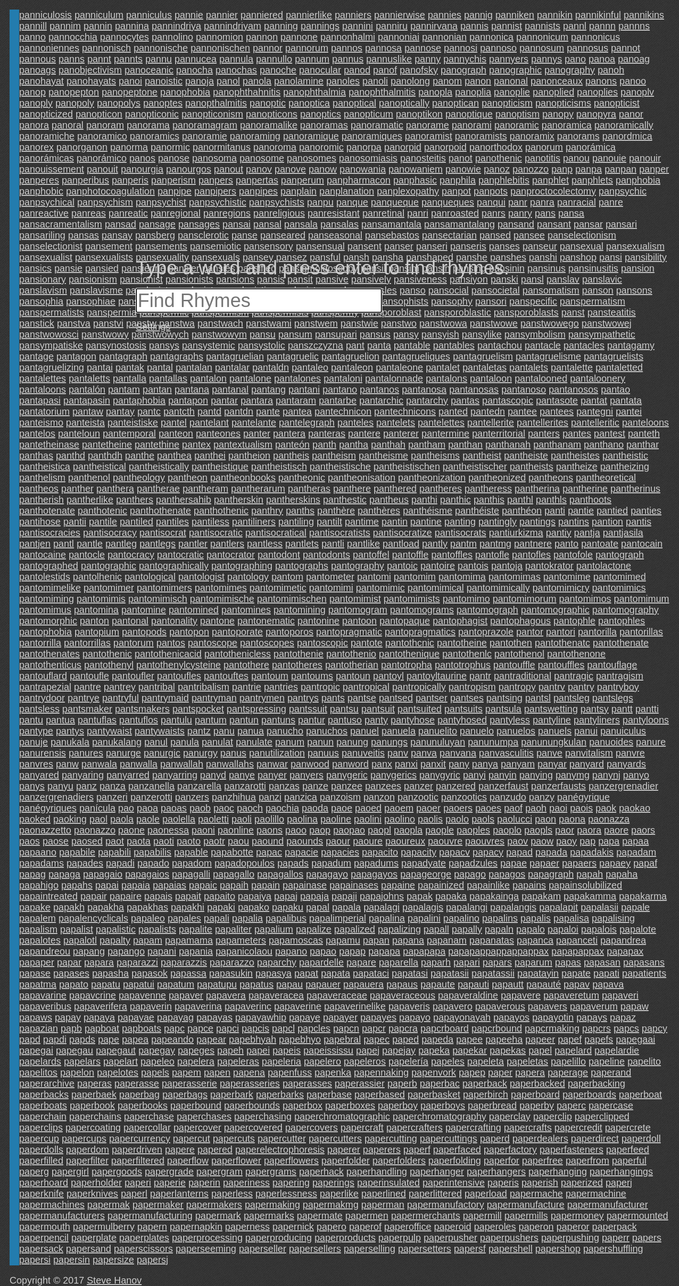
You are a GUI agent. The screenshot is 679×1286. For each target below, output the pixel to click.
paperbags (185, 1094)
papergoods (116, 1171)
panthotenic (102, 510)
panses (504, 246)
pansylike (481, 334)
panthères (378, 510)
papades (85, 863)
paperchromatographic (342, 1116)
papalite (195, 929)
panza (113, 786)
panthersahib (183, 499)
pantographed (48, 565)
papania (196, 951)
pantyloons (646, 720)
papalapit (558, 907)
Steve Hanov (114, 1280)
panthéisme (427, 510)
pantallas (168, 378)
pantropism (472, 687)
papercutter (281, 1138)
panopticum (368, 114)
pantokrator (549, 565)
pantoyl (388, 676)
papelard (573, 1050)
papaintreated (48, 896)
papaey (615, 863)
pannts (128, 59)
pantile (103, 521)
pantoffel (371, 554)
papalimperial (337, 918)
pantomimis (101, 598)
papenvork (434, 1072)
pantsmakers (142, 709)
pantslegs (613, 698)
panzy (541, 797)
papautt (508, 984)
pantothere (246, 665)
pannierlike (309, 15)
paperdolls (41, 1149)
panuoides (611, 742)
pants (333, 698)
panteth (644, 433)
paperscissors (143, 1248)
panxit (432, 764)
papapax (625, 951)
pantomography (625, 609)
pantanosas (474, 389)
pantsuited (420, 709)
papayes (378, 1017)
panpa (588, 169)
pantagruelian (235, 356)
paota (139, 841)
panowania (363, 169)
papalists (157, 929)
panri (417, 213)
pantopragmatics (420, 631)
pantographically (174, 565)
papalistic (115, 929)
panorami (471, 125)
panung (352, 742)
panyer (272, 775)
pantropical (366, 687)
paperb (402, 1083)
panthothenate (160, 510)
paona (572, 819)
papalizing (399, 929)
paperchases (204, 1116)
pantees (557, 411)
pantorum (133, 642)
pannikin (555, 15)
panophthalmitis (381, 92)
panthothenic (221, 510)
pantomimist (355, 598)
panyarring (175, 775)
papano (291, 951)
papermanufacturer (607, 1204)
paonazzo (95, 830)
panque (352, 202)
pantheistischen (407, 466)
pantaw (87, 411)
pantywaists (159, 731)
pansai (237, 224)
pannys (546, 59)
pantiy (558, 532)
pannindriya (176, 26)
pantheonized (497, 477)
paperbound (196, 1105)
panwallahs (230, 764)
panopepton (73, 92)
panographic (515, 70)
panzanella (151, 786)
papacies (340, 852)
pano (575, 59)
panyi (474, 775)
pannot (625, 48)
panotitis (542, 158)
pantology (248, 576)
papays (591, 1017)
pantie (581, 510)
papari (466, 962)
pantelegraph (307, 422)
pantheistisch (279, 466)
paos (29, 841)
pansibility (646, 257)
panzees (383, 786)
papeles (448, 1061)
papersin (71, 1259)
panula (184, 742)
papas (568, 962)
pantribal (156, 687)
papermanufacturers (62, 1215)
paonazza (609, 819)
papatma (37, 984)
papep (472, 1072)
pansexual (581, 246)
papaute (438, 984)
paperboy (398, 1105)
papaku (287, 907)
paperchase (149, 1116)
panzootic (418, 797)
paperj (618, 1182)
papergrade (169, 1171)
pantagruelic (293, 356)
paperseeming (206, 1248)
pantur (311, 720)
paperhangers (496, 1171)
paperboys (443, 1105)
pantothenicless (237, 654)
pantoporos (289, 631)
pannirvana (433, 26)
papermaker (158, 1204)
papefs (598, 1039)
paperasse (136, 1083)
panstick (36, 323)
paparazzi (137, 962)
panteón (292, 444)
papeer (540, 1039)
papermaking (272, 1204)
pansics (35, 268)
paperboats (43, 1105)
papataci (371, 973)
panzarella (199, 786)
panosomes (311, 158)
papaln (499, 929)
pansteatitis (611, 312)
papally (467, 929)
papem (186, 1072)
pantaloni (342, 378)
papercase (611, 1105)
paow (542, 841)
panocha (194, 70)
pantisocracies (49, 532)
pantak (129, 367)
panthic (455, 499)
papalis (536, 918)
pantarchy (427, 400)
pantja (587, 532)
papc (174, 1028)
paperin (205, 1182)
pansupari (336, 334)
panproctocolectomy (553, 191)
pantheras (309, 488)
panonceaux (557, 81)
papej (367, 1050)
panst (573, 312)
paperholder (96, 1182)
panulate (254, 742)
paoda (315, 808)
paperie (170, 1182)
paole (148, 819)
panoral (68, 125)
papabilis (152, 852)
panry (520, 213)
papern (152, 1226)
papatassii (492, 973)
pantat (593, 400)
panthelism (42, 477)
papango (126, 951)
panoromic (321, 147)
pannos (347, 48)
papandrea (623, 940)
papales (184, 918)
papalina (387, 918)
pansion (638, 268)
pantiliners (254, 521)
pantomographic (555, 609)
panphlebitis (504, 180)
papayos (511, 1017)
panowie (463, 169)
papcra (403, 1028)
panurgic (162, 753)
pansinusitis (593, 268)
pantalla (129, 378)
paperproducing (278, 1237)
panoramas (324, 125)
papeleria (281, 1061)
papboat (102, 1028)
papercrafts (528, 1127)
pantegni (594, 411)
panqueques (448, 202)
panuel (364, 731)
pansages (199, 224)
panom (447, 81)
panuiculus (623, 731)
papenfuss (289, 1072)
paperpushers (509, 1237)
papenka (332, 1072)
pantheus (389, 499)
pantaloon (491, 378)
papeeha (504, 1039)
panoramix (532, 136)
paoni (203, 830)
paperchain (43, 1116)
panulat (218, 742)
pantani (304, 389)
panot (460, 158)
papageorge (425, 874)
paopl (379, 830)
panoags (37, 70)
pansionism (92, 279)
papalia (247, 918)
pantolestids (44, 576)
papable (191, 852)
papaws (35, 1017)
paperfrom (587, 1160)
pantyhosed (462, 720)
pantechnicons (405, 411)
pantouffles (561, 665)
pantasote (557, 400)
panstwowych (160, 334)
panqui (491, 202)
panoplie (512, 92)
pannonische (161, 48)
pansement (109, 246)
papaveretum (571, 995)
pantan (157, 389)
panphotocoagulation (110, 191)
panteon (175, 433)
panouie (609, 158)
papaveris (409, 1006)
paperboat (640, 1094)
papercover (197, 1127)
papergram (219, 1171)
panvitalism (589, 753)
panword (350, 764)
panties (646, 510)
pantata (626, 400)
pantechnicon (342, 411)
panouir (645, 158)
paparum (533, 962)
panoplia (473, 92)
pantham (426, 444)
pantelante (254, 422)
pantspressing (257, 709)
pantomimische (222, 598)
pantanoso (523, 389)
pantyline (552, 720)
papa (609, 841)
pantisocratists (339, 532)
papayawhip (261, 1017)
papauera (363, 984)
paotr (214, 841)
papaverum (594, 1006)
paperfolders (398, 1160)
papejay (399, 1050)
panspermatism (592, 301)
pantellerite (490, 422)
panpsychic (622, 191)
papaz (623, 1017)
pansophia (41, 301)
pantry (581, 687)
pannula (236, 59)
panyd (213, 775)
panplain (298, 191)
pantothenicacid (167, 654)
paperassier (359, 1083)
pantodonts (326, 554)
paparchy (276, 962)
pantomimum (641, 598)
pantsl (537, 698)
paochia (282, 808)
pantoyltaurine (437, 676)
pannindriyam (232, 26)
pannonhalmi (348, 37)
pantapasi (40, 400)
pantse (361, 698)
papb (71, 1028)
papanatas (491, 940)
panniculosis (45, 15)
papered (215, 1149)
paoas (174, 808)
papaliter (233, 929)
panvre (630, 753)
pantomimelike (50, 587)
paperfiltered (137, 1160)
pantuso (345, 720)
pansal (267, 224)
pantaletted (619, 367)
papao (323, 951)
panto (567, 543)
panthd (70, 455)
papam (147, 940)
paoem (398, 808)
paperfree (542, 1160)
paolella (178, 819)
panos (142, 158)
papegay (156, 1050)
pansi (610, 257)
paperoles (495, 1226)
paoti (163, 841)
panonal (511, 81)
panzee (347, 786)
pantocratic (180, 554)
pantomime (566, 576)
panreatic (128, 213)
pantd (210, 411)
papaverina (198, 1006)
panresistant (334, 213)
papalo (530, 929)
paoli (242, 819)
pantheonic (301, 477)
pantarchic (381, 400)
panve (549, 753)
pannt (99, 59)
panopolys (118, 103)
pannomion (219, 37)
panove (290, 169)
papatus (256, 984)
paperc (571, 1105)
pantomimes (221, 587)
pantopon (189, 631)
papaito (219, 896)
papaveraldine (468, 995)
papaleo (148, 918)
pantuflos (138, 720)
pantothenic (107, 654)
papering (291, 1182)
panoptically (404, 103)
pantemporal (129, 433)
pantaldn (270, 367)
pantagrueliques (416, 356)
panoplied (553, 92)
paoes (488, 808)
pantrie (246, 687)
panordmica (627, 136)
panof (385, 70)
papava (608, 984)
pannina (132, 26)
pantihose (40, 521)
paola (122, 819)
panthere (352, 488)
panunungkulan (554, 742)
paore (616, 830)
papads (293, 863)
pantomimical (436, 587)
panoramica (567, 125)
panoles (343, 81)
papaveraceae (337, 995)
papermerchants (425, 1215)
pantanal (230, 389)
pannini (357, 26)
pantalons (447, 378)
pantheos (38, 488)
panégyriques (48, 808)
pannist (506, 26)
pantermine (445, 433)
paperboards (589, 1094)
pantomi (374, 576)
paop (320, 830)
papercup (39, 1138)
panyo (636, 775)
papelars (82, 1061)
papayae (136, 1017)
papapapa (424, 951)
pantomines (246, 609)
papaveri (620, 995)
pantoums (312, 676)
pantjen (35, 543)
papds (82, 1039)
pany (458, 764)
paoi (558, 808)
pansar (588, 224)
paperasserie (189, 1083)
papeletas (527, 1061)
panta (379, 345)
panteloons (645, 422)
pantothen (511, 642)
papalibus (286, 918)
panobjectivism (90, 70)
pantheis (291, 455)
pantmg (495, 543)
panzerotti (151, 797)
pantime (362, 521)
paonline (236, 830)
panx (381, 764)
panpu (320, 202)
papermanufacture (525, 1204)
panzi (269, 797)
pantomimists (412, 598)
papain (265, 885)
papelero (322, 1061)
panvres (36, 764)
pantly (434, 543)
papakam (541, 896)
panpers (216, 180)
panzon (379, 797)
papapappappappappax (498, 951)
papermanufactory (445, 1204)
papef (570, 1039)
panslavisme (96, 290)
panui (586, 731)
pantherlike (90, 499)
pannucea (196, 59)
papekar (469, 1050)
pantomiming (46, 598)
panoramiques (372, 136)
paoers (457, 808)
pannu (158, 59)
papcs (626, 1028)
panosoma (214, 158)
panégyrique (583, 797)
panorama (148, 125)
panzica (300, 797)
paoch (250, 808)
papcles (314, 1028)
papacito (380, 852)
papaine (398, 885)
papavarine (43, 995)
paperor (573, 1226)
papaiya (254, 896)
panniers (352, 15)
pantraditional (522, 676)
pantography (357, 565)
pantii (74, 521)
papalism (38, 929)
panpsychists (276, 202)
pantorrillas (87, 642)
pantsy (594, 709)
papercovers (311, 1127)
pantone (217, 620)
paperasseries (250, 1083)
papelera (195, 1061)
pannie (189, 15)
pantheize (577, 466)
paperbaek (94, 1094)
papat (306, 973)
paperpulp (399, 1237)
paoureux (405, 841)
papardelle (321, 962)
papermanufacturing (150, 1215)
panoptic (268, 103)
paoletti (213, 819)
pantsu (344, 709)
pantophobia (45, 631)
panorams (578, 136)
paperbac (439, 1083)
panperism (173, 180)
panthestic (345, 499)
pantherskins (293, 499)
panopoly (75, 103)
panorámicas (46, 158)
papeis (286, 1050)
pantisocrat (162, 532)
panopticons (272, 114)
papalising (613, 918)
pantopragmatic (349, 631)
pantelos (37, 433)
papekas (508, 1050)
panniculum (99, 15)
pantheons (550, 477)
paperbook (92, 1105)
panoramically (623, 125)
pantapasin (86, 400)
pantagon (76, 356)
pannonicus (595, 37)
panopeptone (129, 92)
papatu (105, 984)
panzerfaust (504, 786)
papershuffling (613, 1248)
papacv (454, 852)
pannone (299, 37)
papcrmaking (552, 1028)
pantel (174, 422)
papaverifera (100, 1006)
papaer (544, 863)
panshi (543, 257)
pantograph (619, 554)
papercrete (628, 1127)
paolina (302, 819)
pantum (211, 720)
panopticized (46, 114)
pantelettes (441, 422)
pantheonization (432, 477)
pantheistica (44, 466)
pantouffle (514, 665)
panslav (562, 279)
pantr (480, 676)
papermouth (44, 1226)
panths (300, 510)
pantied (612, 510)
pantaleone (399, 367)
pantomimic (380, 587)
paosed (87, 841)
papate (575, 973)
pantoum (270, 676)
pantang (268, 389)
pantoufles (179, 676)
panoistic (163, 81)
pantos (170, 642)
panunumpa (493, 742)
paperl (134, 1193)
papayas (214, 1017)
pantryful (120, 698)
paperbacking (596, 1083)
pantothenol (519, 654)
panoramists (481, 136)
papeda (438, 1039)
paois (581, 808)
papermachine (596, 1193)
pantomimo (466, 598)
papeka (434, 1050)
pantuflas (97, 720)
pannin (98, 26)
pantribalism (203, 687)
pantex (196, 444)
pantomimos (585, 598)
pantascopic (508, 400)
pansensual (320, 246)
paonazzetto (45, 830)
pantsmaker (87, 709)
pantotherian (351, 665)
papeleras (238, 1061)
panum (289, 742)
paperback (484, 1083)
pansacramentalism (60, 224)
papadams (41, 863)
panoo (633, 81)
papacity (418, 852)
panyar (552, 764)
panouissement (51, 169)
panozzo (530, 169)
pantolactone (603, 565)
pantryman (214, 698)
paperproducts (345, 1237)
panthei (210, 455)
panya (485, 764)
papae (513, 863)
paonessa (168, 830)
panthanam (557, 444)
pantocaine (42, 554)
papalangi (467, 907)
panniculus (149, 15)
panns (71, 59)
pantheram (205, 488)
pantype (36, 731)
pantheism (334, 455)
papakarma (643, 896)
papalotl (80, 940)
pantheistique (219, 466)
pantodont (278, 554)
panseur (540, 246)
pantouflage (612, 665)
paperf (417, 1149)
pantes (576, 433)
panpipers (215, 191)
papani (161, 951)
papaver (185, 995)
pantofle (492, 554)
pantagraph (123, 356)
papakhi (187, 907)
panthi (425, 499)
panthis (489, 499)
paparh (436, 962)
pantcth (179, 411)
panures (85, 753)
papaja (314, 896)
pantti (647, 709)
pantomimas (515, 576)
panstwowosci (49, 334)
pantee (522, 411)
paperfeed (627, 1149)
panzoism (340, 797)
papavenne (142, 995)
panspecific (533, 301)
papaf (645, 863)
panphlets (592, 180)
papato (73, 984)
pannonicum (542, 37)
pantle (90, 543)
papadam (636, 852)
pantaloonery (597, 378)
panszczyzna (315, 345)
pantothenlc (466, 654)
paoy (566, 841)
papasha (110, 973)
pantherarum (258, 488)
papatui (139, 984)
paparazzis (184, 962)
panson (597, 290)
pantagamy (631, 345)
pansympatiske (51, 345)
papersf (470, 1248)
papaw (635, 1006)
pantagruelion (350, 356)
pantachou (499, 345)
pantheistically (159, 466)
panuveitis (363, 753)
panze (315, 786)
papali (216, 918)
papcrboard (445, 1028)
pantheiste (526, 455)
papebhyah (252, 1039)
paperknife (41, 1193)
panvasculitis (506, 753)
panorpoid (445, 147)
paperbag (139, 1094)
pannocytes (124, 37)
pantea (297, 411)
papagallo (234, 874)
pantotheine (462, 642)
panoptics (320, 114)
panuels (554, 731)
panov (259, 169)
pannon (262, 37)
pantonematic (266, 620)
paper (500, 1072)
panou (576, 158)
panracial (576, 202)
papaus (402, 984)
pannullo (274, 59)
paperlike (339, 1193)
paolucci (514, 819)
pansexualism (635, 246)
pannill (33, 26)
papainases (353, 885)
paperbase (329, 1094)
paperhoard (43, 1182)
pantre (87, 687)
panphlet (550, 180)
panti (555, 510)
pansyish (440, 334)
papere (180, 1149)
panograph (464, 70)
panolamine (298, 81)
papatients (644, 973)
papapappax (577, 951)
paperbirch (485, 1094)
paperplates (144, 1237)
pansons (634, 290)
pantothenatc (562, 642)
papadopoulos (244, 863)
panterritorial (498, 433)
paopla (408, 830)
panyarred (127, 775)
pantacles (584, 345)
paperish (540, 1182)
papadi (120, 863)
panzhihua (234, 797)
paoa (147, 808)
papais (158, 896)
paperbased (380, 1094)
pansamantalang (459, 224)
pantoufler (133, 676)
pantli (333, 543)
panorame (427, 125)
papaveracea (276, 995)
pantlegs (157, 543)
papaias (169, 885)
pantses (467, 698)
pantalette (572, 367)
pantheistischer (475, 466)
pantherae (158, 488)
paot (114, 841)
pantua (60, 720)
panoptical (354, 103)
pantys (70, 731)
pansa (571, 213)
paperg (34, 1171)
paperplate (94, 1237)
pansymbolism (535, 334)
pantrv (551, 687)
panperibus (85, 180)
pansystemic (208, 345)
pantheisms (435, 455)
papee (469, 1039)
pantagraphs (176, 356)
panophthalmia (314, 92)
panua (250, 731)
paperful (629, 1160)
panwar (272, 764)
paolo (457, 819)
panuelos (516, 731)
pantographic (108, 565)
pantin (394, 521)
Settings (153, 326)
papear (211, 1039)
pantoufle (89, 676)
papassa (188, 973)
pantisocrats (460, 532)
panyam (517, 764)
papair (93, 896)
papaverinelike (355, 1006)
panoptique (469, 114)
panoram (105, 125)
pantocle (86, 554)
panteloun (79, 433)
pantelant (209, 422)
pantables (454, 345)
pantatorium (44, 411)
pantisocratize (402, 532)
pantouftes (226, 676)
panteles (355, 422)
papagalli (191, 874)
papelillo (568, 1061)
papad (519, 852)
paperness (247, 1226)
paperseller (262, 1248)
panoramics (154, 136)
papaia (136, 885)
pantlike (363, 543)
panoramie (204, 136)
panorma (129, 147)
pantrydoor (42, 698)
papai (107, 885)
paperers (382, 1149)
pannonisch (106, 48)
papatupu (216, 984)
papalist (76, 929)
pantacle (542, 345)
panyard (586, 764)
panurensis (42, 753)
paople (439, 830)
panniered (262, 15)
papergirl (70, 1171)
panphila (457, 180)
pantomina (96, 609)
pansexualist (45, 257)
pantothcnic (409, 642)
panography (570, 70)
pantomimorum (524, 598)
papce (200, 1028)
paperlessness (286, 1193)
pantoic (402, 565)
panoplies (597, 92)
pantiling (296, 521)
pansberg (155, 235)
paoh (536, 808)
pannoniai (399, 37)
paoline (336, 819)
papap (352, 951)
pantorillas (641, 631)
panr (517, 202)
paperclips (41, 1127)
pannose (422, 48)
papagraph (551, 874)
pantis (638, 521)
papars (497, 962)
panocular (320, 70)
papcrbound (496, 1028)
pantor (530, 631)
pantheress (488, 488)
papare (361, 962)
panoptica (309, 103)
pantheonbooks (243, 477)
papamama (189, 940)
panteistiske (133, 422)
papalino (461, 918)
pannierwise (399, 15)
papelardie (616, 1050)
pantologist (201, 576)
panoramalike (268, 125)
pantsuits (463, 709)
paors (643, 830)
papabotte (232, 852)
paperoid (452, 1226)
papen (217, 1072)
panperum (302, 180)
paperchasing (262, 1116)
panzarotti (245, 786)
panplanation (346, 191)
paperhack (321, 1171)
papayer (340, 1017)
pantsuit (378, 709)
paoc (223, 808)
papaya (99, 1017)
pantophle (575, 620)
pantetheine (107, 444)
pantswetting (551, 709)
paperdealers (540, 1138)
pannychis (464, 59)
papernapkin (196, 1226)
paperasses (307, 1083)
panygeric (347, 775)
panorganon (82, 147)
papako (253, 907)
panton (94, 620)
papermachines (52, 1204)
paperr (616, 1237)
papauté (543, 984)
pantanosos (573, 389)
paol (98, 819)
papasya (274, 973)
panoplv (637, 92)
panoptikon (419, 114)
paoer (428, 808)
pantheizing (624, 466)
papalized (354, 929)
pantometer (330, 576)
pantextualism (242, 444)
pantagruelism (483, 356)
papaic (203, 885)
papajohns (382, 896)
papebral (342, 1039)
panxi (406, 764)
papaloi (563, 929)
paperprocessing (207, 1237)
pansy (406, 334)
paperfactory (510, 1149)
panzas (284, 786)
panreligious (279, 213)
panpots (491, 191)
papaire (126, 896)
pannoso (498, 48)
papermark (218, 1215)
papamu (343, 940)
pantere (364, 433)
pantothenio (351, 654)
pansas (83, 235)
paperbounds (252, 1105)
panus (233, 753)
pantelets (395, 422)
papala (346, 907)
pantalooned (540, 378)
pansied (102, 268)
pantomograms (422, 609)
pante (268, 411)
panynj (606, 775)
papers (646, 1237)
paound (268, 841)
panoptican (455, 103)
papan (376, 940)
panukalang (116, 742)
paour (338, 841)
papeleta (485, 1061)
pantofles (531, 554)
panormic (170, 147)
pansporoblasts (526, 312)
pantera (289, 433)
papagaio (102, 874)
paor (564, 830)
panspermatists (51, 312)
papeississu (328, 1050)
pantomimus (45, 609)
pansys (164, 345)
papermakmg (331, 1204)
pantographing (241, 565)
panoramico (102, 136)
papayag (175, 1017)
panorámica (591, 147)
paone (131, 830)
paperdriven (136, 1149)
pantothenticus (50, 665)
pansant (554, 224)
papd (30, 1039)
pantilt (329, 521)
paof (513, 808)
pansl (532, 279)
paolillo (269, 819)
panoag (634, 59)
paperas (94, 1083)
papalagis (423, 907)
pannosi (461, 48)
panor (631, 114)
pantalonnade (394, 378)
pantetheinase (49, 444)
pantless (265, 543)
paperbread (492, 1105)
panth (324, 444)
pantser (431, 698)
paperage (567, 1072)
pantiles (172, 521)
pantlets (302, 543)
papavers (547, 1006)
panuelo (477, 731)
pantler (193, 543)
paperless (232, 1193)
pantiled (136, 521)
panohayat (41, 81)
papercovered (253, 1127)
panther (77, 488)
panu (224, 731)
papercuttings (448, 1138)
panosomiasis (368, 158)
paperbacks (43, 1094)
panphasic (415, 180)
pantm (463, 543)
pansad (120, 224)
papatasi (410, 973)
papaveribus (45, 1006)
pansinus (546, 268)
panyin (503, 775)
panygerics (393, 775)
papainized (441, 885)
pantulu (176, 720)
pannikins (643, 15)
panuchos (326, 731)
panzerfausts (558, 786)
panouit (102, 169)
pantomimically (498, 587)
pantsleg (571, 698)
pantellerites (542, 422)
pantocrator (230, 554)
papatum (175, 984)
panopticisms (563, 103)
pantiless (210, 521)
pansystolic (261, 345)
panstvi (108, 323)
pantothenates (49, 654)
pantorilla (597, 631)
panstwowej (606, 323)
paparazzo (232, 962)
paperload (486, 1193)
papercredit (578, 1127)
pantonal (129, 620)
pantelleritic (595, 422)
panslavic (602, 279)
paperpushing (570, 1237)
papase (35, 973)
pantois (473, 565)
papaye (305, 1017)
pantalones (297, 378)
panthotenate (47, 510)
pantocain (642, 543)
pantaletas (484, 367)
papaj (286, 896)
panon (478, 81)
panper (654, 169)
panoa (602, 59)
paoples (473, 830)
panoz (497, 169)
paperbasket (434, 1094)
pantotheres (297, 665)
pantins (574, 521)
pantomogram (357, 609)
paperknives (92, 1193)
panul (155, 742)
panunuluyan (438, 742)
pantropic (320, 687)
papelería (408, 1061)
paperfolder (346, 1160)
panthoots (590, 499)
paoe (342, 808)
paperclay (510, 1116)
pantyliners (597, 720)
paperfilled (41, 1160)
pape (109, 1039)
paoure (367, 841)
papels (155, 1072)
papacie (301, 852)
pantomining (300, 609)
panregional (176, 213)
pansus (375, 334)
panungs (389, 742)
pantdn (238, 411)
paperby (536, 1105)
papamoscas (296, 940)
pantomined (193, 609)
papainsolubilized (585, 885)
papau (289, 984)
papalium (273, 929)
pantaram (296, 400)
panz (86, 786)
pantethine (156, 444)
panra (542, 202)
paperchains (95, 1116)
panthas (36, 455)
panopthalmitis (216, 103)
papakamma (590, 896)
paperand (611, 1072)
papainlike (488, 885)
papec (377, 1039)
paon (546, 819)
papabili (114, 852)
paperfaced (457, 1149)
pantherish (41, 499)
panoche (278, 70)
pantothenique (409, 654)
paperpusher (450, 1237)
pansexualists (104, 257)
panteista (85, 422)
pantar (224, 400)
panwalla (138, 764)
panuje (33, 742)
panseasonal (335, 235)
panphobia (638, 180)
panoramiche (47, 136)
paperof (365, 1226)
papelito (644, 1061)
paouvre (445, 841)
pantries (281, 687)
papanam (447, 940)
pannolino (172, 37)
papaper (36, 962)
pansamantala (391, 224)
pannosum (541, 48)
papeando (172, 1039)
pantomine (143, 609)
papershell (511, 1248)
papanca (535, 940)
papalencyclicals (93, 918)
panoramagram (204, 125)
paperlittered (435, 1193)
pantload (401, 543)
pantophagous (520, 620)
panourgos (188, 169)
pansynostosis (116, 345)
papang (89, 951)
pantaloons (42, 389)
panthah (388, 444)
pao (126, 808)
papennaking (381, 1072)
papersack (41, 1248)
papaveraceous (402, 995)
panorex (36, 147)
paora (589, 830)
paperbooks (143, 1105)
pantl (63, 543)
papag (32, 874)
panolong (410, 81)
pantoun (353, 676)
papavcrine (92, 995)
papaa (635, 841)
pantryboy (618, 687)
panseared (283, 235)
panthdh (105, 455)
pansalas (339, 224)
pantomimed (619, 576)
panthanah (508, 444)
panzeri (112, 797)
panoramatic (377, 125)
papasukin (231, 973)
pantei (629, 411)
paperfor (502, 1160)
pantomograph (487, 609)
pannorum (306, 48)
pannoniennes (49, 48)
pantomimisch (157, 598)
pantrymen (262, 698)
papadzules (473, 863)
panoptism (517, 114)
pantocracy (131, 554)
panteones (218, 433)
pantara (257, 400)
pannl (575, 26)
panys (32, 786)
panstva (73, 323)
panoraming (255, 136)
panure (651, 742)
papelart (120, 1061)
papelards (40, 1061)
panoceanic (148, 70)
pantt (622, 709)
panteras (326, 433)
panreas (88, 213)
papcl (283, 1028)
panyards (626, 764)
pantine (426, 521)
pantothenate (621, 642)
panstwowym (219, 334)
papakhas (147, 907)
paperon (536, 1226)
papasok (150, 973)
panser (398, 246)
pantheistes (575, 455)
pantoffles (451, 554)
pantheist (481, 455)
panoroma (274, 147)
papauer (322, 984)
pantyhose (412, 720)
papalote (637, 929)
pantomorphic (48, 620)
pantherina (537, 488)
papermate (320, 1215)
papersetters (424, 1248)
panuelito (437, 731)
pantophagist (460, 620)
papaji (344, 896)
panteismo (41, 422)
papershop (558, 1248)
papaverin (151, 1006)
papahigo (38, 885)
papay (68, 1017)
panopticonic (151, 114)
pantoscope (212, 642)
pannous (37, 59)
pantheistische (340, 466)
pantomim (415, 576)
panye (242, 775)
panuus (323, 753)
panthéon (522, 510)
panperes (39, 180)
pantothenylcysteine (178, 665)
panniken (514, 15)
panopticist (617, 103)
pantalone (250, 378)
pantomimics (619, 587)
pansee (529, 235)
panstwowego (549, 323)
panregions (227, 213)
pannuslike (389, 59)
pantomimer (109, 587)
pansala (301, 224)
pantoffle (410, 554)
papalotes (40, 940)
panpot (456, 191)
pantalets (528, 367)
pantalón (86, 389)
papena (249, 1072)
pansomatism (551, 290)
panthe (139, 455)
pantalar (232, 367)
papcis (255, 1028)
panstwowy (105, 334)
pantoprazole (485, 631)
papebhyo (300, 1039)
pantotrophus (463, 665)
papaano (37, 852)
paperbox (303, 1105)
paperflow (188, 1160)
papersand (88, 1248)
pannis (474, 26)
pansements (161, 246)
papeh (230, 1050)
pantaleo (309, 367)
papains (529, 885)
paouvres (484, 841)
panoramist (428, 136)
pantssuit (308, 709)
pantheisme (383, 455)
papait (188, 896)
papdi (55, 1039)
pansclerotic (203, 235)
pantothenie (299, 654)
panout (228, 169)
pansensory (268, 246)
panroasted (455, 213)
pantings (537, 521)
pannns (634, 26)
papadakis (591, 852)
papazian (38, 1028)
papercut (191, 1138)
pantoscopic (322, 642)
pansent (364, 246)
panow (323, 169)
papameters (240, 940)
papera (530, 1072)
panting (460, 521)
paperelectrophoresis (279, 1149)
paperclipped (602, 1116)
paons (269, 830)
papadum (331, 863)
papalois (599, 929)
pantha (353, 444)
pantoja (507, 565)
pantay (120, 411)
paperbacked (537, 1083)
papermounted (637, 1215)
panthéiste (477, 510)
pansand (516, 224)
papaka (451, 896)
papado (153, 863)
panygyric (439, 775)
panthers (134, 499)
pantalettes (42, 378)
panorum (544, 147)
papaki (221, 907)
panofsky (419, 70)
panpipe (174, 191)
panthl (520, 499)
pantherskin (238, 499)
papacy (488, 852)
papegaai (635, 1039)
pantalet (443, 367)
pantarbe (337, 400)
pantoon (359, 620)
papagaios (147, 874)
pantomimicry (561, 587)
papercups (84, 1138)
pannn (602, 26)
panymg (573, 775)
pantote (367, 642)
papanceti (577, 940)
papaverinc (247, 1006)
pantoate (599, 543)
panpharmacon (358, 180)
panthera (115, 488)
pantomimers (164, 587)
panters (544, 433)
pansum (295, 334)
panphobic (41, 191)
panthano (603, 444)
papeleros (365, 1061)
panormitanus (222, 147)
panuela (398, 731)
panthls (551, 499)
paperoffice (408, 1226)
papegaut (115, 1050)
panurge (123, 753)
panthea (174, 455)
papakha (105, 907)
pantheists (531, 466)
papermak (108, 1204)
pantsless (39, 709)
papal (318, 907)
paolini (368, 819)
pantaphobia (139, 400)
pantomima (462, 576)
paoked (35, 819)
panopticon (99, 114)
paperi (137, 1182)
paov (517, 841)
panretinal (383, 213)
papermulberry (103, 1226)
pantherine (585, 488)
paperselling (369, 1248)
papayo (415, 1017)
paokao (635, 808)
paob (200, 808)
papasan (602, 962)
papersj (152, 1259)
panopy (558, 114)
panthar (642, 444)
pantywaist (109, 731)
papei (258, 1050)
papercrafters (414, 1127)
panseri (432, 246)
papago (470, 874)
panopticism (507, 103)
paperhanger (437, 1171)
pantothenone (576, 654)
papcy (654, 1028)
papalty (115, 940)
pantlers (227, 543)
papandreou (44, 951)
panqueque (395, 202)
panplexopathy (408, 191)
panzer (418, 786)
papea (135, 1039)
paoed (368, 808)
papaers (579, 863)
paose (56, 841)
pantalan (194, 367)
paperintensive (454, 1182)
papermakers (214, 1204)
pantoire (438, 565)
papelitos (38, 1072)
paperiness (246, 1182)
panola (257, 81)
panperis (130, 180)
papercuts (234, 1138)
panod (357, 70)
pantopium (97, 631)
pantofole (573, 554)
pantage (36, 356)
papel (540, 1050)
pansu (262, 334)
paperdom (87, 1149)
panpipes (258, 191)
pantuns (278, 720)
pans (545, 213)
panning (281, 26)
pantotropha (406, 665)
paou (238, 841)
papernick (293, 1226)
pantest (609, 433)
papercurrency (139, 1138)
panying (536, 775)
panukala (70, 742)
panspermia (112, 312)
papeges (196, 1050)
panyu (60, 786)
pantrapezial (45, 687)
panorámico (102, 158)
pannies (444, 15)
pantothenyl (109, 665)
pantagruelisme (548, 356)
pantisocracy (109, 532)
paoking (70, 819)
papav (577, 984)
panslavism (43, 290)
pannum (312, 59)
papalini (424, 918)
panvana (458, 753)
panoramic (516, 125)
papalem (37, 918)
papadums (376, 863)
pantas (465, 400)
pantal (160, 367)
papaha (622, 874)
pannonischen (220, 48)
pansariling (42, 235)
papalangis (513, 907)
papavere (520, 995)
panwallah (181, 764)
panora (34, 125)
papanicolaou (243, 951)
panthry (267, 510)
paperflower (236, 1160)
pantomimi (331, 587)
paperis (503, 1182)
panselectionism (581, 235)
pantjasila (623, 532)
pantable (412, 345)
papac (269, 852)
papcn (346, 1028)
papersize (113, 1259)
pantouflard (43, 676)
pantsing (504, 698)
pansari (621, 224)
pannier (222, 15)
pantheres (440, 488)
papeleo (158, 1061)
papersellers (315, 1248)
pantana (192, 389)
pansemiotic (215, 246)
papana (408, 940)
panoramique (311, 136)
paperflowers (291, 1160)
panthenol (89, 477)
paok (606, 808)
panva (424, 753)
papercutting (391, 1138)
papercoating (93, 1127)
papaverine (298, 1006)
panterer (401, 433)
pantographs (301, 565)
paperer (343, 1149)
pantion (607, 521)
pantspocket (198, 709)
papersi (35, 1259)
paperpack (614, 1226)
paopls (538, 830)
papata (335, 973)
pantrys (303, 698)
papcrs (596, 1028)
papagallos (280, 874)
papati (606, 973)
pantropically (418, 687)
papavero (452, 1006)
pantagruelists (614, 356)
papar (69, 962)
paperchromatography (440, 1116)
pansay (117, 235)
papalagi (382, 907)
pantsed (396, 698)
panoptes (162, 103)
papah (590, 874)
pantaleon (352, 367)
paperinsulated (388, 1182)
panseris (468, 246)
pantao (615, 389)
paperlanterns (179, 1193)
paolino (399, 819)
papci (227, 1028)
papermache (536, 1193)
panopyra (596, 114)
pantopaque (404, 620)
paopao (349, 830)
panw (67, 764)
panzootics (464, 797)
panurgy (200, 753)
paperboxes (350, 1105)
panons (601, 81)
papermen (367, 1215)
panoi (130, 81)
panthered (395, 488)
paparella (398, 962)
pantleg (121, 543)
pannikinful (598, 15)
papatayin (538, 973)
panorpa (363, 147)
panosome (261, 158)
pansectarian (449, 235)
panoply (36, 103)
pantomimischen (292, 598)
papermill (482, 1215)
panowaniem (416, 169)
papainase (305, 885)
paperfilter (87, 1160)
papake (35, 907)
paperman (382, 1204)
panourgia (142, 169)
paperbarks (280, 1094)
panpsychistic (217, 202)
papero (331, 1226)
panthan (465, 444)
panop (32, 92)
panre (611, 202)
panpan (620, 169)
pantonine (319, 620)
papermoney (577, 1215)
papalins (500, 918)
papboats (141, 1028)
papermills (526, 1215)
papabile (77, 852)
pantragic (573, 676)
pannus (348, 59)
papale (635, 907)
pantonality (174, 620)
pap (587, 841)
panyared (39, 775)
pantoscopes (267, 642)
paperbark (231, 1094)
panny (427, 59)
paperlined (383, 1193)
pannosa (383, 48)
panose (173, 158)
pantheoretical (606, 477)
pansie (68, 268)
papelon (77, 1072)
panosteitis (423, 158)
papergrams (271, 1171)
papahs (77, 885)
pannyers (508, 59)
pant (355, 345)
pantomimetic (277, 587)
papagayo (327, 874)
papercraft (362, 1127)
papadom (191, 863)
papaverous (500, 1006)
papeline (607, 1061)
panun (320, 742)
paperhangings (621, 1171)
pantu (31, 720)
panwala (99, 764)
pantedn (487, 411)
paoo (296, 830)
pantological (150, 576)
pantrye (83, 698)
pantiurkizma (516, 532)
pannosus (587, 48)
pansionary (42, 279)
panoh (611, 70)
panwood (309, 764)
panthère (336, 510)
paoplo (507, 830)
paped (405, 1039)
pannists (543, 26)
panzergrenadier (623, 786)
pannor (267, 48)
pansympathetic (601, 334)
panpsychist (160, 202)
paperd (495, 1138)
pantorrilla (40, 642)
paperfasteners (571, 1149)
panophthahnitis (246, 92)
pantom (287, 576)
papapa (384, 951)
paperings (333, 1182)
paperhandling (376, 1171)
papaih (234, 885)
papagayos (374, 874)
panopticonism (212, 114)
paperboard (535, 1094)
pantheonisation (361, 477)
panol (228, 81)
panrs (493, 213)
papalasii (599, 907)
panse (245, 235)
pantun (243, 720)
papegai (36, 1050)
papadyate (423, 863)
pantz (199, 731)
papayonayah (461, 1017)
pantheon (187, 477)
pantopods (144, 631)
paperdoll (641, 1138)
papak (420, 896)
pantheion (249, 455)
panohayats (91, 81)
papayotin (553, 1017)
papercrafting (473, 1127)
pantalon (208, 378)
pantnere (533, 543)
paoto (188, 841)
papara (99, 962)
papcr (374, 1028)
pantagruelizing (51, 367)
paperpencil (43, 1237)
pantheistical (99, 466)
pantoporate (237, 631)
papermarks (269, 1215)
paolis (430, 819)
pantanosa (424, 389)
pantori (560, 631)
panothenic (498, 158)
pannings (320, 26)
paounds (304, 841)
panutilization (277, 753)
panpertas (257, 180)
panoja (199, 81)
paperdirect (595, 1138)
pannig (478, 15)
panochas (236, 70)
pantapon (188, 400)
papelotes (117, 1072)
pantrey (120, 687)
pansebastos (392, 235)
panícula (97, 808)
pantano (340, 389)
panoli (375, 81)
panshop (578, 257)
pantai (100, 367)
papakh (69, 907)
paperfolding (454, 1160)
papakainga (494, 896)
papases (71, 973)
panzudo (508, 797)
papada (551, 852)
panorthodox (496, 147)
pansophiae (90, 301)
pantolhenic (97, 576)
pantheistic (625, 455)
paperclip (552, 1116)
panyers (306, 775)
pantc (149, 411)
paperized (582, 1182)
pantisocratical (276, 532)
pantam (124, 389)
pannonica (491, 37)
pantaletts (89, 378)
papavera (225, 995)
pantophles (621, 620)
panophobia (185, 92)
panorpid (403, 147)
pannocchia (72, 37)
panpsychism (105, 202)
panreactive (43, 213)
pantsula (503, 709)
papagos (507, 874)
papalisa (572, 918)
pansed (495, 235)
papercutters (335, 1138)
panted (453, 411)
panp (562, 169)
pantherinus (636, 488)
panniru (392, 26)
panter (256, 433)
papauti (473, 984)
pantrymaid (165, 698)
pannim (65, 26)
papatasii (450, 973)
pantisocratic (216, 532)
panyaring (83, 775)
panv (398, 753)
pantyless (510, 720)
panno (32, 37)
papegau (74, 1050)
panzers (192, 797)
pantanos (379, 389)
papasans (644, 962)
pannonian (444, 37)
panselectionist (50, 246)
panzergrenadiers (56, 797)
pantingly (498, 521)
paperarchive (47, 1083)
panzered (456, 786)
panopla (435, 92)
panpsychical (47, 202)
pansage (157, 224)
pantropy (517, 687)
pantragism (619, 676)
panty (376, 720)
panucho (285, 731)
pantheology (139, 477)
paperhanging (557, 1171)
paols (482, 819)
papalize (314, 929)
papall (436, 929)
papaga (64, 874)
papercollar (147, 1127)
